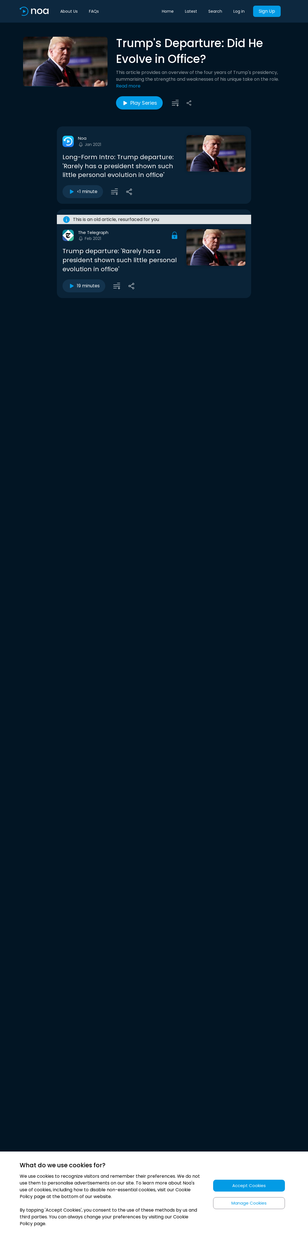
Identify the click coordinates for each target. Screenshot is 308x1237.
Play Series (139, 103)
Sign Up (267, 11)
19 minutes (84, 286)
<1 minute (82, 191)
